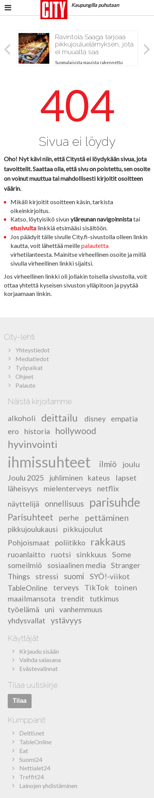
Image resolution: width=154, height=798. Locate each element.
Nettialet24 (34, 768)
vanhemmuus (80, 609)
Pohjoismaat (29, 542)
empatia (124, 418)
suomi (74, 576)
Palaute (25, 385)
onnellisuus (64, 503)
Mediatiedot (32, 358)
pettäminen (107, 517)
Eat (23, 750)
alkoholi (22, 418)
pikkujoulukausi (33, 529)
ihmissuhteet (49, 461)
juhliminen (66, 477)
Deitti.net (31, 733)
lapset (126, 477)
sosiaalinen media (76, 565)
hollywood (75, 430)
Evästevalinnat (38, 668)
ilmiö (108, 464)
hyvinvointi (32, 443)
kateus (99, 477)
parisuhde (114, 502)
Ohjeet (24, 376)
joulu (131, 464)
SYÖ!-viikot (110, 576)
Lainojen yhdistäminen (48, 785)
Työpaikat (29, 367)
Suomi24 (30, 759)
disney (95, 418)
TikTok (96, 587)
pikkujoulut (83, 529)
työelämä (23, 609)
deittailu (59, 417)
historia (37, 431)
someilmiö (25, 565)
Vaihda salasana (40, 659)
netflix (108, 488)
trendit (72, 598)
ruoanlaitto (26, 554)
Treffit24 (31, 776)
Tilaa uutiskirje (33, 685)
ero (13, 431)
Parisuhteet (30, 517)
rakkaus (108, 541)
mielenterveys (68, 488)
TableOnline (28, 587)
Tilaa (20, 700)
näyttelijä (23, 503)
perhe (69, 517)
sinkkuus (91, 554)
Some (121, 554)
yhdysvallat (26, 620)
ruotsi (61, 554)
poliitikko (70, 542)
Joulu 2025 (26, 477)
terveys (66, 587)
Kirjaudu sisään (39, 651)
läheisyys (23, 488)
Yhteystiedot (32, 350)
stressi (47, 576)
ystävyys (66, 620)
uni (49, 609)
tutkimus (104, 598)
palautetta (95, 245)
